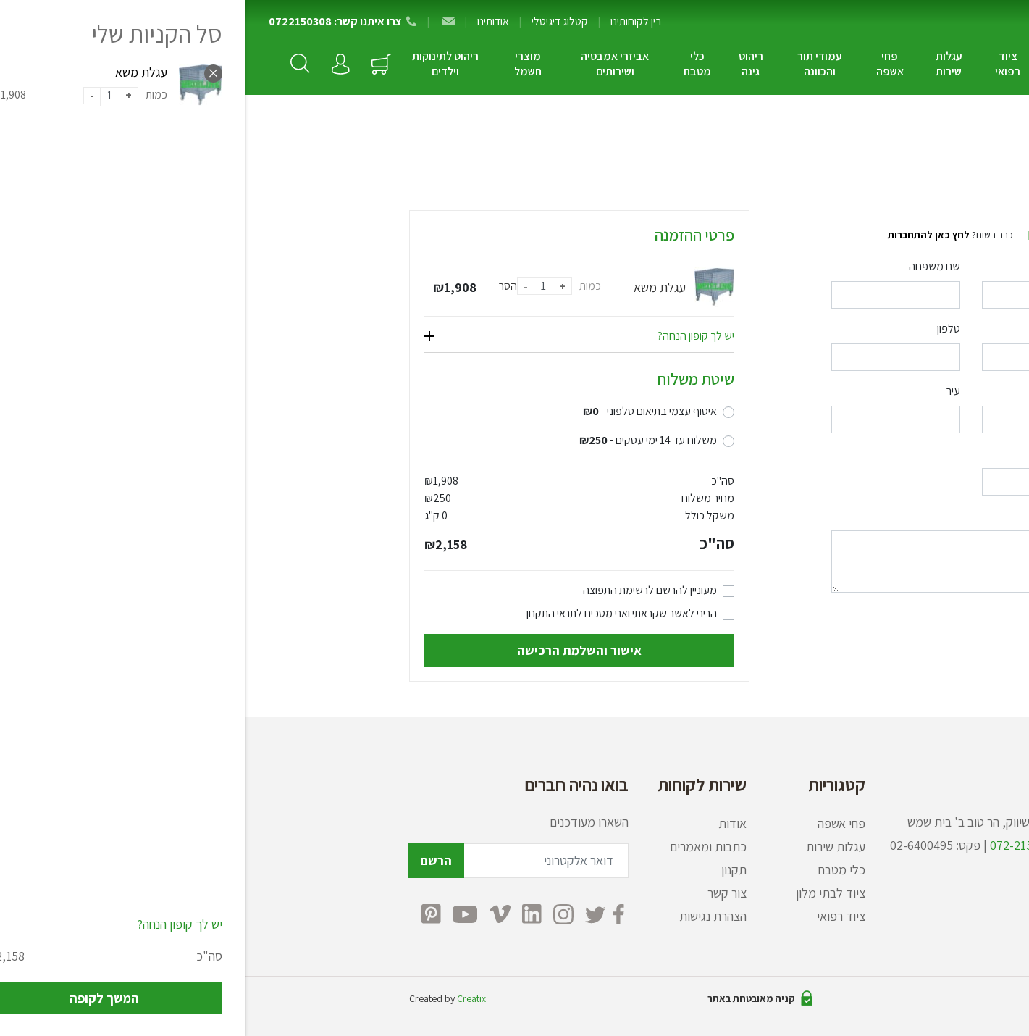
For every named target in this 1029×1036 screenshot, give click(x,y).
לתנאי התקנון (309, 613)
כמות (345, 285)
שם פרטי (847, 266)
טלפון (703, 328)
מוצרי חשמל (282, 64)
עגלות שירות (703, 64)
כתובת (852, 390)
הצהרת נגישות (467, 916)
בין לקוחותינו (390, 21)
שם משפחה (689, 266)
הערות (852, 515)
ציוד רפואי (762, 64)
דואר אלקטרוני (835, 328)
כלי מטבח (452, 64)
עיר (708, 390)
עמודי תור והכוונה (574, 64)
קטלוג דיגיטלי (314, 21)
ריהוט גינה (505, 64)
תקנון (488, 869)
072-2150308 (778, 845)
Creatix (225, 998)
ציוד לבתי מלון (825, 64)
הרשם (190, 860)
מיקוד (854, 453)
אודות (487, 823)
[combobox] (650, 419)
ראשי (854, 138)
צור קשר (481, 893)
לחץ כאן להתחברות (683, 234)
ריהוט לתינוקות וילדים (200, 64)
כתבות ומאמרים (462, 846)
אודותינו (248, 21)
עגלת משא (414, 287)
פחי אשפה (644, 64)
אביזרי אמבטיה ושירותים (369, 64)
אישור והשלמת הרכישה (334, 650)
